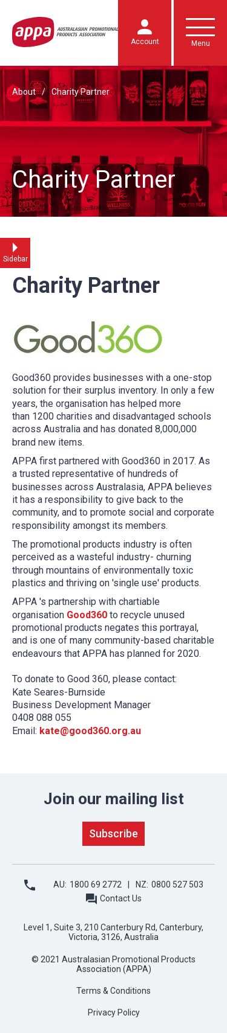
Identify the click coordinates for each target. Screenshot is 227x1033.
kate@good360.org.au (90, 731)
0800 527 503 (177, 884)
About (24, 92)
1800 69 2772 (96, 884)
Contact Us (121, 898)
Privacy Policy (114, 1012)
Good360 (87, 615)
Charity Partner (80, 92)
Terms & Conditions (113, 991)
